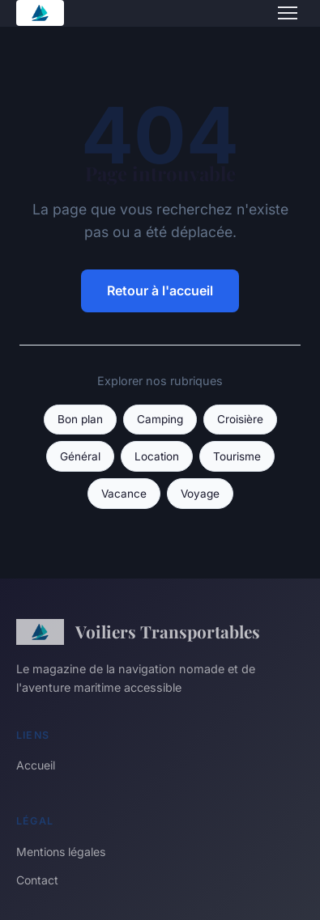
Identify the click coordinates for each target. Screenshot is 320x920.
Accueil (35, 765)
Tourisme (237, 456)
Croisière (240, 419)
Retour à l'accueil (160, 290)
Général (80, 456)
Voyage (200, 493)
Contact (37, 880)
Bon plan (80, 419)
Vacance (124, 493)
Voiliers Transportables (138, 632)
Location (156, 456)
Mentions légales (60, 852)
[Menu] (287, 13)
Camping (160, 419)
